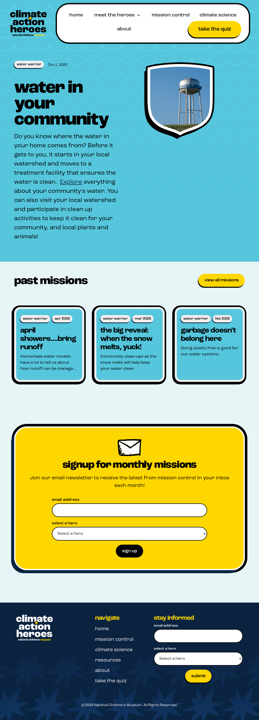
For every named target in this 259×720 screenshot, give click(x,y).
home (76, 15)
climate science (218, 15)
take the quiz (214, 29)
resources (108, 660)
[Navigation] (35, 628)
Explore (71, 182)
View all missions (221, 280)
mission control (171, 15)
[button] (117, 15)
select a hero (64, 523)
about (124, 29)
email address (65, 500)
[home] (28, 23)
